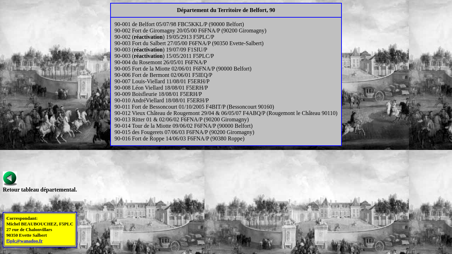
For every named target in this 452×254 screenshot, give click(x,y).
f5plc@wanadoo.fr (24, 240)
